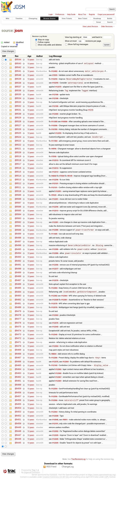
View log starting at (78, 37)
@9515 (18, 185)
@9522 (18, 155)
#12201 (55, 216)
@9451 (18, 462)
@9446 (18, 484)
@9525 (18, 142)
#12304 (55, 380)
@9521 (18, 159)
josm (18, 30)
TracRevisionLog (78, 505)
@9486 (18, 311)
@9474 (18, 363)
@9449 (18, 471)
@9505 (18, 228)
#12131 (55, 198)
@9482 (18, 328)
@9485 (18, 315)
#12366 (54, 441)
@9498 (18, 259)
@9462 (18, 414)
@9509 (18, 211)
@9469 (18, 384)
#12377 (55, 294)
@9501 (18, 246)
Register (92, 14)
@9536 (18, 94)
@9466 (18, 397)
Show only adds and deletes (48, 45)
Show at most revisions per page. (83, 41)
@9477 (18, 349)
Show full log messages (76, 44)
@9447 (18, 479)
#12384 (54, 315)
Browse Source (49, 19)
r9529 (90, 116)
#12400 (55, 120)
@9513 (18, 194)
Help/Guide (71, 14)
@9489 (18, 298)
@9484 (18, 319)
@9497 (18, 263)
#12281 (55, 242)
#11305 (54, 129)
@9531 (18, 116)
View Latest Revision (90, 26)
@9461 (18, 419)
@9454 (18, 449)
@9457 (18, 436)
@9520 (18, 163)
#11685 (54, 255)
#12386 (55, 250)
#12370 (58, 90)
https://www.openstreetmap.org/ (102, 520)
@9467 (18, 393)
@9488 (18, 302)
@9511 (18, 202)
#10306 (64, 129)
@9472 (18, 371)
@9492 (18, 285)
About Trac (82, 14)
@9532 (18, 111)
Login (51, 14)
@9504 (18, 233)
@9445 (18, 488)
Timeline (18, 19)
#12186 (55, 99)
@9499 (18, 254)
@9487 (18, 306)
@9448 (18, 475)
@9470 (18, 380)
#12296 (55, 194)
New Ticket (82, 19)
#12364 (64, 324)
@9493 (18, 280)
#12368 (58, 410)
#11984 (54, 151)
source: (8, 30)
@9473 (18, 367)
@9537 (18, 90)
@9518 (18, 172)
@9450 (18, 466)
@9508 (18, 215)
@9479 (18, 341)
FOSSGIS (53, 520)
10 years (30, 60)
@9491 (18, 289)
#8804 (53, 389)
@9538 (18, 86)
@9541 (18, 72)
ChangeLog (68, 512)
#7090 (53, 168)
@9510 (18, 207)
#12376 (55, 307)
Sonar (98, 22)
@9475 (18, 358)
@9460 (18, 423)
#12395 (58, 142)
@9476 (18, 354)
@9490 (18, 293)
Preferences (59, 14)
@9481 (18, 332)
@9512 (18, 198)
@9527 (18, 133)
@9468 (18, 388)
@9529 (18, 124)
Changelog (33, 19)
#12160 (54, 402)
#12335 (55, 480)
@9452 (18, 458)
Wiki (7, 19)
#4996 (53, 159)
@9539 (18, 81)
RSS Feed (51, 512)
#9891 (65, 462)
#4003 (53, 190)
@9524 (18, 146)
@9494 (18, 276)
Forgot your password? (106, 14)
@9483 (18, 323)
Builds (109, 19)
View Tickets (67, 19)
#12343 (55, 359)
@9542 (18, 68)
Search (110, 22)
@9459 (18, 427)
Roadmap (97, 19)
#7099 (54, 77)
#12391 (58, 207)
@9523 (18, 150)
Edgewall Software (32, 518)
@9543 (18, 64)
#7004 (61, 190)
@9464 (18, 406)
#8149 (69, 190)
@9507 (18, 220)
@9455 (18, 445)
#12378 (54, 332)
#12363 (55, 346)
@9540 (18, 77)
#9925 (53, 211)
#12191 (55, 467)
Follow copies (42, 42)
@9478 (18, 345)
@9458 (18, 432)
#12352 (55, 475)
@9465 (18, 401)
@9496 (18, 267)
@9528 (18, 129)
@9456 (18, 440)
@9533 (18, 107)
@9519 (18, 168)
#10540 (55, 462)
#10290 (54, 82)
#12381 (64, 328)
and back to (102, 37)
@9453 (18, 453)
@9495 (18, 272)
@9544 (18, 59)
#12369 (65, 397)
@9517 (18, 176)
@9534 (18, 103)
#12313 (55, 172)
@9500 (18, 250)
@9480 (18, 336)
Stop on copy (42, 39)
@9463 (18, 410)
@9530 (18, 120)
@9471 (18, 376)
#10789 (54, 138)
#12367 (58, 415)
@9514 (18, 189)
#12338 (55, 328)
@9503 (18, 237)
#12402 (54, 73)
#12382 (54, 324)
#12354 (54, 428)
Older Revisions (107, 26)
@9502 (18, 241)
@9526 (18, 137)
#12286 (54, 393)
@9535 (18, 98)
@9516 (18, 181)
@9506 (18, 224)
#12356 (55, 289)
